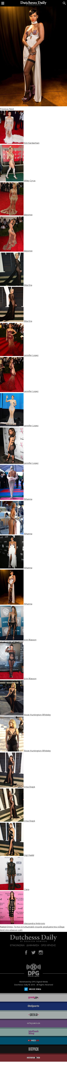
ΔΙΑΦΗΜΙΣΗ (32, 945)
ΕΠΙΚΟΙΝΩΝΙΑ (17, 945)
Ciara (26, 889)
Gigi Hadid (29, 855)
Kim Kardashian (31, 143)
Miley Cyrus (29, 180)
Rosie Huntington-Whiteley (37, 714)
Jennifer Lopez (31, 355)
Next (11, 108)
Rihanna (28, 499)
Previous (4, 108)
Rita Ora (28, 285)
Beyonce (28, 214)
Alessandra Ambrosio (34, 923)
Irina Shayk (29, 786)
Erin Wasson (30, 639)
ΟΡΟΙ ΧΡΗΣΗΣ (48, 945)
